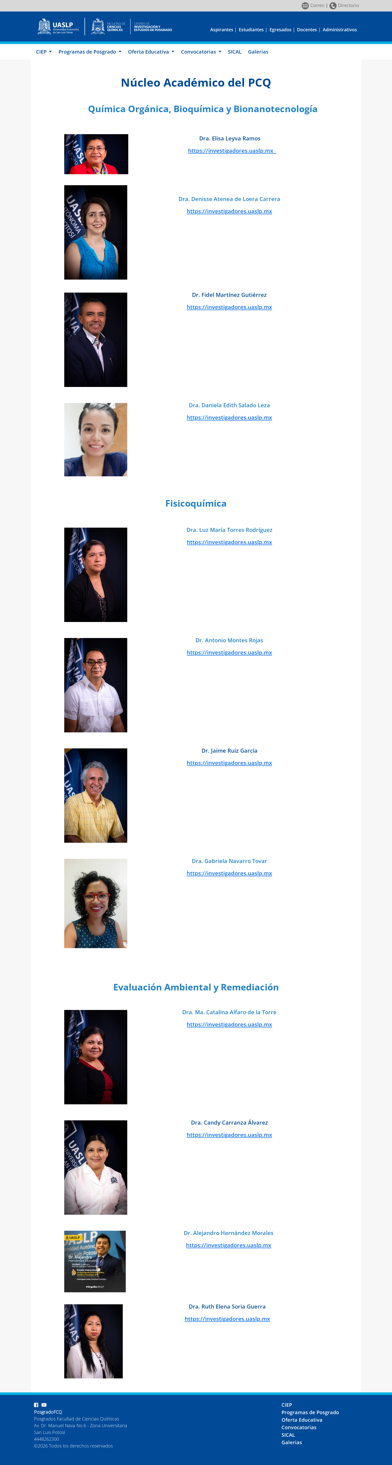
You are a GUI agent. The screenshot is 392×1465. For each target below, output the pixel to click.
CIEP (287, 1404)
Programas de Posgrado (310, 1412)
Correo (313, 5)
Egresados (281, 30)
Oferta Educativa (302, 1419)
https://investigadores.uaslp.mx (232, 150)
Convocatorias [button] (199, 51)
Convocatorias (299, 1427)
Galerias (258, 51)
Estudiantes (251, 30)
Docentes (307, 30)
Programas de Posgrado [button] (87, 51)
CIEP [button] (42, 51)
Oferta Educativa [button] (149, 51)
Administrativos (340, 30)
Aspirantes (221, 30)
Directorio (344, 5)
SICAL (235, 51)
